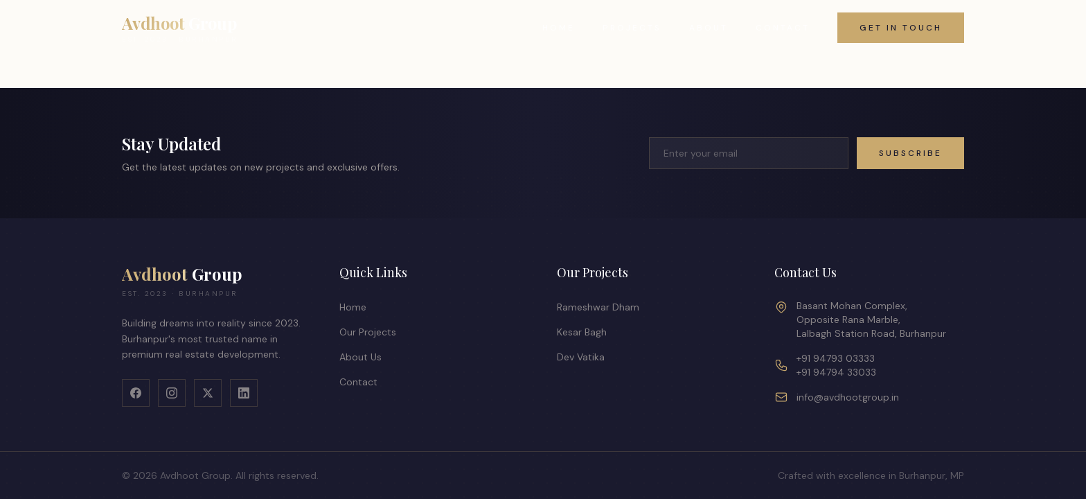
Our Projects (367, 332)
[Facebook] (136, 393)
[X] (208, 393)
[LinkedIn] (244, 393)
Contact (783, 27)
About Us (360, 357)
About (708, 27)
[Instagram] (172, 393)
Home (558, 27)
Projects (632, 27)
